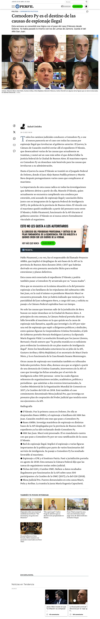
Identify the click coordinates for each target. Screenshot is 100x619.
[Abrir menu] (13, 6)
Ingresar (67, 6)
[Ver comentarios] (86, 12)
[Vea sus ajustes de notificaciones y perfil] (86, 6)
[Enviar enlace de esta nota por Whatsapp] (14, 138)
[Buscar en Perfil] (86, 2)
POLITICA (15, 11)
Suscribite (77, 6)
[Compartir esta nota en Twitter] (14, 132)
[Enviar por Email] (14, 145)
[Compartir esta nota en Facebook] (14, 126)
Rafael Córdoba (34, 126)
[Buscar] (76, 2)
